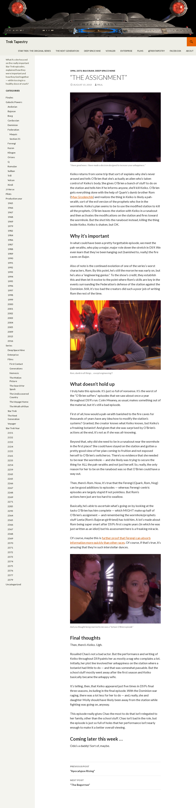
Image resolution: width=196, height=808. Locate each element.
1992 (10, 267)
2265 (10, 478)
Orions (11, 157)
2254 (10, 465)
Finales (9, 97)
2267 (10, 487)
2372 (10, 552)
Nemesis (14, 373)
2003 (10, 318)
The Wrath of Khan (19, 406)
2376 (10, 570)
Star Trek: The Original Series (34, 51)
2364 (10, 515)
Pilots (8, 194)
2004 (10, 322)
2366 (10, 524)
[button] (115, 127)
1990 (10, 258)
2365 (10, 520)
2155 (10, 451)
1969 (10, 221)
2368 (10, 533)
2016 (10, 341)
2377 (10, 575)
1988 (10, 249)
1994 (10, 276)
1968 (10, 216)
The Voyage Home (19, 401)
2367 (10, 529)
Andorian (12, 106)
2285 (10, 506)
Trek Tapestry (17, 42)
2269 (10, 497)
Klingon (12, 152)
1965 (10, 203)
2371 (10, 547)
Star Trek (12, 411)
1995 (10, 281)
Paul (100, 84)
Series (9, 345)
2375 (10, 566)
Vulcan (11, 180)
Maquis (13, 134)
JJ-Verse (10, 189)
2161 (10, 455)
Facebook (175, 51)
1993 (10, 272)
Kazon (11, 148)
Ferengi (12, 143)
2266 (10, 483)
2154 (10, 446)
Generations (16, 368)
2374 (10, 561)
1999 (10, 299)
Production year (14, 198)
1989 (10, 253)
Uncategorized (13, 584)
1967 (10, 212)
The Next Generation (67, 51)
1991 (10, 262)
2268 (10, 492)
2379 (10, 579)
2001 (10, 308)
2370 (10, 543)
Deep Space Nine (92, 51)
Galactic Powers (14, 102)
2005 (10, 327)
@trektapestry (156, 51)
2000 (10, 304)
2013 (10, 336)
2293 (10, 510)
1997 (10, 290)
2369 (10, 538)
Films (140, 51)
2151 (10, 432)
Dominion (13, 125)
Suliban (11, 171)
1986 (10, 239)
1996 (72, 70)
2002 (10, 313)
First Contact (16, 363)
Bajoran (88, 70)
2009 (10, 331)
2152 (10, 437)
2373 (79, 70)
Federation (13, 129)
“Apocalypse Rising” (115, 768)
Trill (9, 175)
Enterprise (126, 51)
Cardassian (13, 120)
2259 (10, 469)
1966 (10, 207)
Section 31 (15, 138)
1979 (10, 226)
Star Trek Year (13, 428)
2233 (10, 460)
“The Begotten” (115, 782)
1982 (10, 230)
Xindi (10, 184)
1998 (10, 295)
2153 (10, 442)
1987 (10, 244)
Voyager (110, 51)
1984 (10, 235)
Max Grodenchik (82, 197)
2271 (10, 501)
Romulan (12, 166)
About (190, 51)
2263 (10, 474)
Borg (10, 115)
